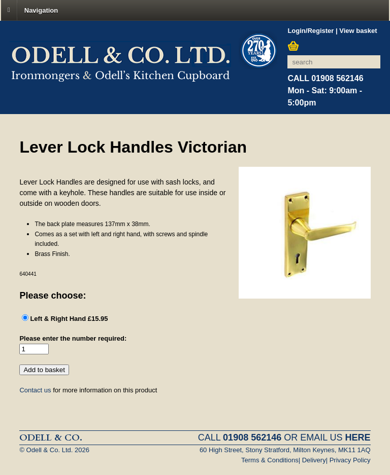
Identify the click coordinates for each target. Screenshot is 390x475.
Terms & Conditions (270, 460)
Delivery (314, 460)
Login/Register (310, 30)
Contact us (35, 390)
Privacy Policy (350, 460)
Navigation (41, 10)
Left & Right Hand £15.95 (69, 318)
